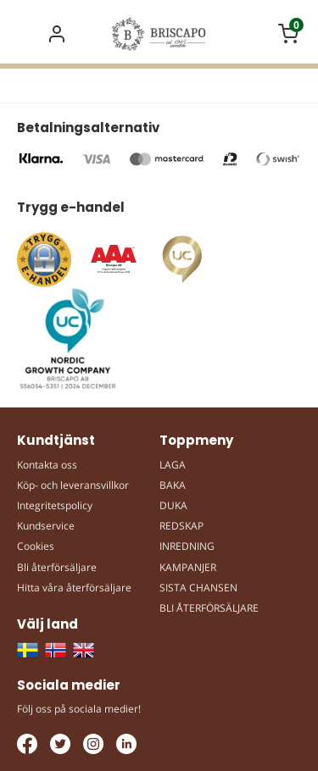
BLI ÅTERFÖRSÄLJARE (209, 608)
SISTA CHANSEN (198, 587)
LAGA (172, 465)
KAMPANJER (187, 567)
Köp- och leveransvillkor (73, 485)
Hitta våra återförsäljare (74, 587)
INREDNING (187, 546)
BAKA (172, 485)
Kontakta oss (47, 465)
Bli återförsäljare (57, 567)
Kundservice (46, 526)
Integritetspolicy (54, 505)
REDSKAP (181, 526)
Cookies (35, 546)
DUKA (173, 505)
